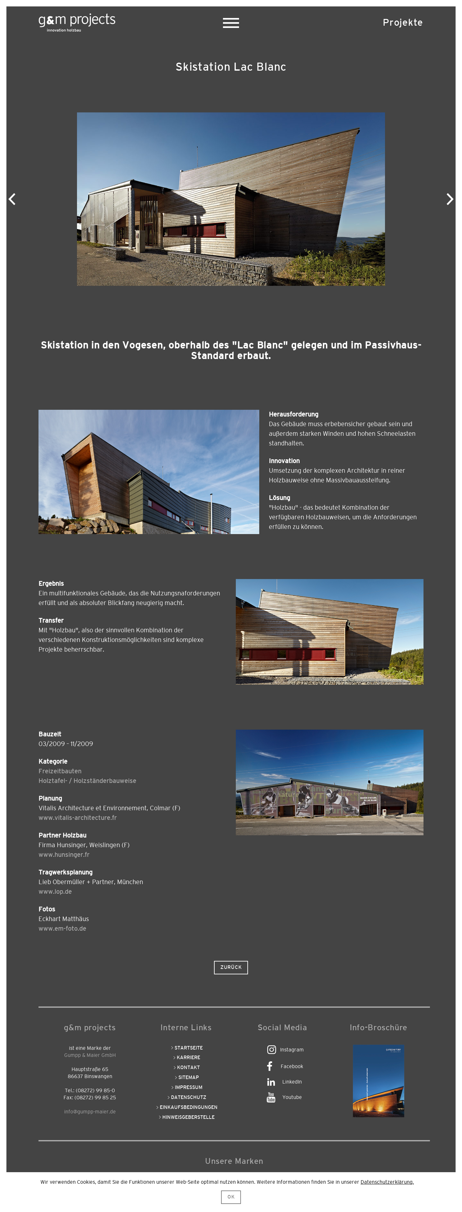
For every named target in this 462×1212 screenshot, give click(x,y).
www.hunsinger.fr (64, 855)
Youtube (292, 1097)
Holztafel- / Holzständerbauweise (87, 781)
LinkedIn (292, 1082)
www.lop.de (55, 892)
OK (231, 1197)
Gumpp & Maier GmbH (90, 1055)
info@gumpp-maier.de (90, 1111)
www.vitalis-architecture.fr (77, 818)
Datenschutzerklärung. (387, 1182)
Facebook (292, 1066)
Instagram (292, 1049)
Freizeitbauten (59, 771)
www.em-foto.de (62, 929)
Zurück (231, 967)
